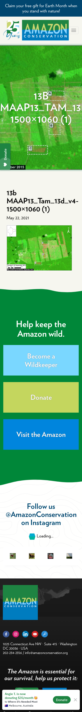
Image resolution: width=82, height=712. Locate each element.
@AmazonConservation (41, 514)
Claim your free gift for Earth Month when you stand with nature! (41, 8)
